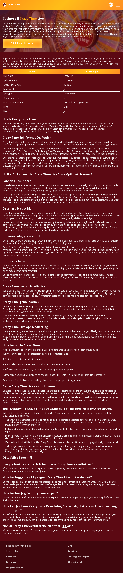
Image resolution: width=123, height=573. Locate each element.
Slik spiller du (75, 562)
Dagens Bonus (14, 567)
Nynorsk (111, 4)
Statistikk (12, 551)
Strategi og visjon (78, 556)
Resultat (11, 556)
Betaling (11, 562)
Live (70, 545)
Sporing (72, 551)
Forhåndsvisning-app (18, 545)
